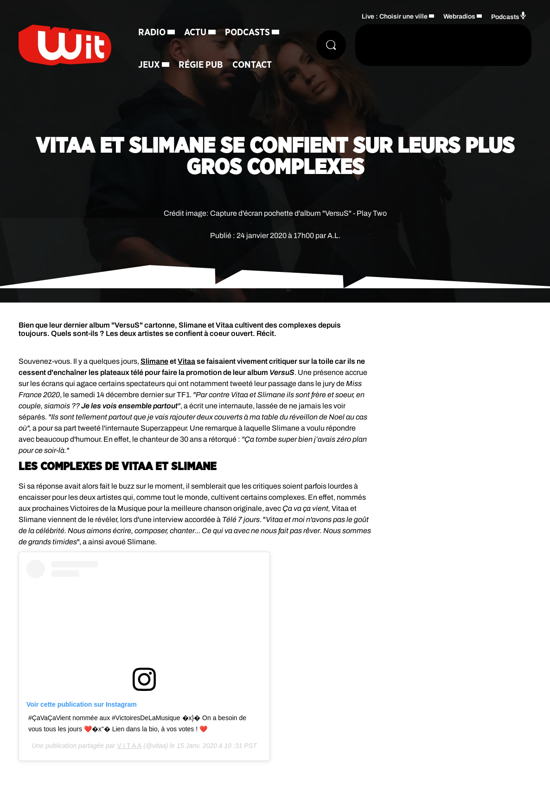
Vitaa (186, 361)
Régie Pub (201, 65)
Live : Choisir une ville (395, 16)
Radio (152, 32)
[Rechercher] (331, 45)
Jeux (149, 65)
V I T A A (129, 745)
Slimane (154, 361)
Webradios (459, 16)
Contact (252, 65)
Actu (195, 32)
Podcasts (247, 32)
